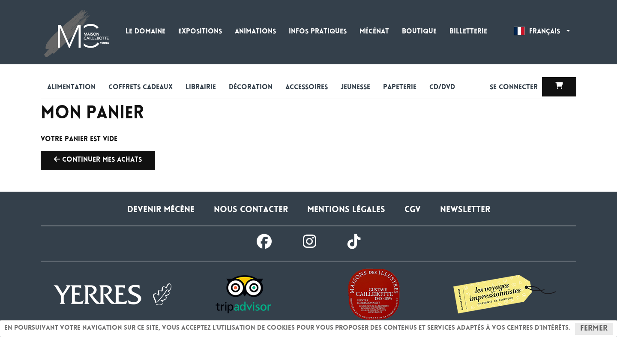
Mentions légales (346, 210)
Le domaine (145, 32)
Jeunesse (355, 87)
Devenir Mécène (161, 210)
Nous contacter (251, 210)
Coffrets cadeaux (140, 87)
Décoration (251, 87)
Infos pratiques (318, 32)
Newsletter (465, 210)
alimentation (71, 87)
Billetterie (468, 32)
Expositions (200, 32)
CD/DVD (442, 87)
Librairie (201, 87)
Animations (255, 32)
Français (542, 31)
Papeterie (399, 87)
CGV (412, 210)
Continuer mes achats (98, 159)
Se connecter (515, 87)
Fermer (594, 329)
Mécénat (374, 32)
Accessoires (306, 87)
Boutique (419, 32)
